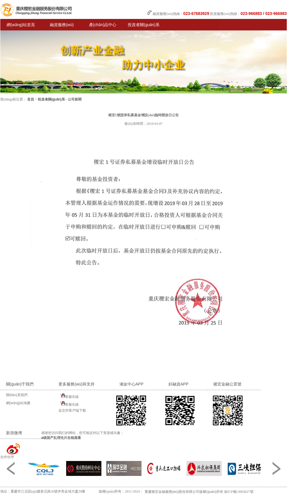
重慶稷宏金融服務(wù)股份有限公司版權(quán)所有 (184, 492)
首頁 (30, 99)
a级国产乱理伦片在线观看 (61, 438)
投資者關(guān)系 (51, 99)
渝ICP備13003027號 (238, 492)
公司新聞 (75, 99)
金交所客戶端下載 (72, 410)
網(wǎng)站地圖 (18, 403)
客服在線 (68, 396)
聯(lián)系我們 (16, 395)
